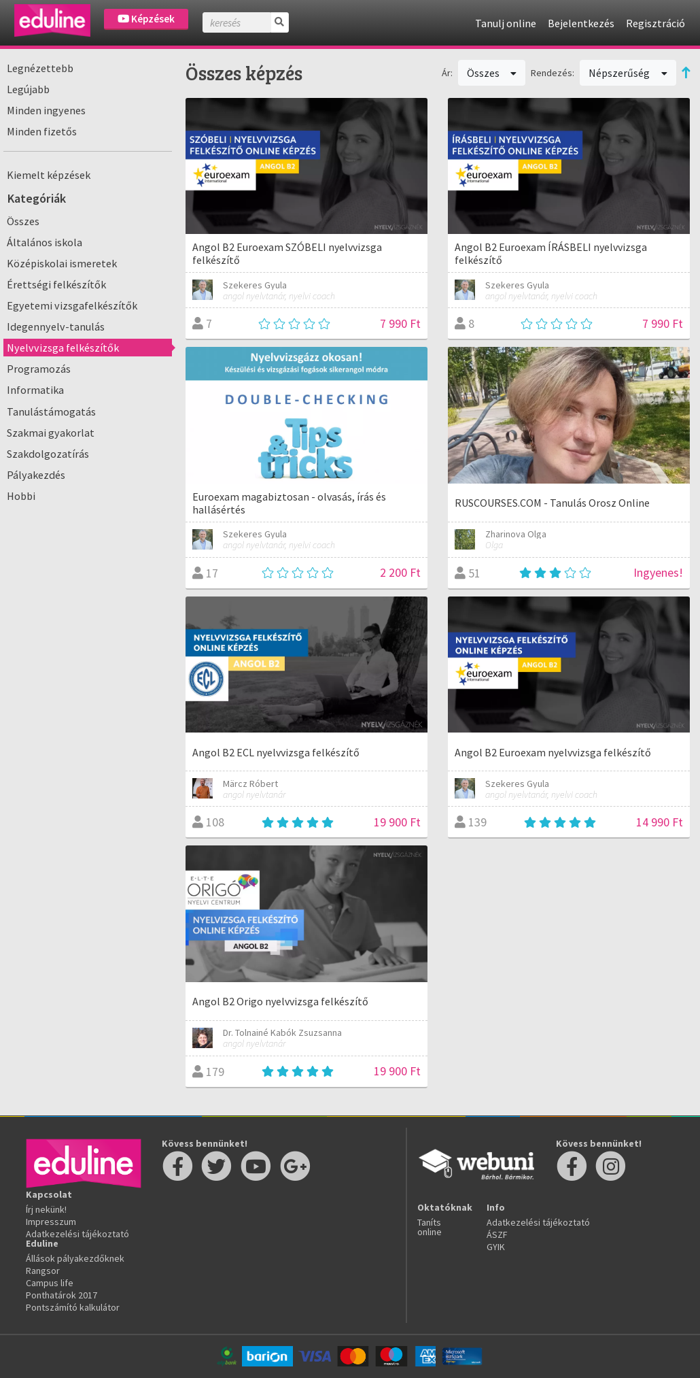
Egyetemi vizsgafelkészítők (72, 305)
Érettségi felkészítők (56, 284)
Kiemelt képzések (48, 175)
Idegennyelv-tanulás (56, 326)
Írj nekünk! (46, 1209)
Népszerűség (628, 73)
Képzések (146, 18)
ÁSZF (497, 1234)
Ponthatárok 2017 (61, 1295)
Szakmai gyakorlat (50, 432)
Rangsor (43, 1270)
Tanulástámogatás (51, 411)
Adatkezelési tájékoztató (77, 1234)
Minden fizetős (42, 131)
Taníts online (429, 1227)
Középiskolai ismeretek (62, 263)
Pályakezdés (36, 475)
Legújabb (28, 89)
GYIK (496, 1247)
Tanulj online (505, 23)
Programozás (39, 368)
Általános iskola (44, 242)
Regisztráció (655, 23)
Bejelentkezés (581, 23)
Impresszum (51, 1221)
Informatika (35, 390)
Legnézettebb (40, 68)
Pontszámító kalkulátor (73, 1307)
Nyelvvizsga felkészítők (63, 347)
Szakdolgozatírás (48, 453)
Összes (23, 221)
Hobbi (21, 496)
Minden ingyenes (46, 110)
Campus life (49, 1283)
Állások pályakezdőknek (75, 1258)
